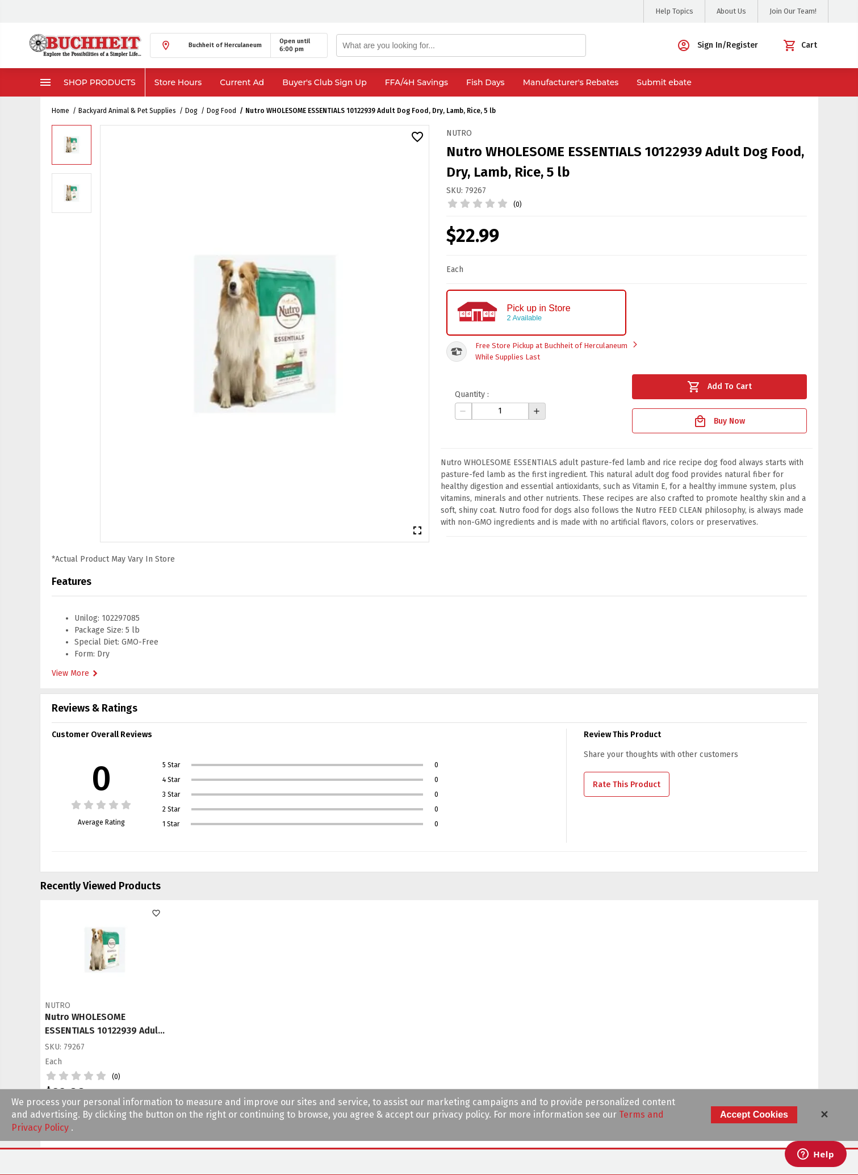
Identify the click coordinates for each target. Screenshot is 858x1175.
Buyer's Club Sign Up (324, 82)
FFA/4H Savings (416, 82)
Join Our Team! (793, 11)
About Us (731, 11)
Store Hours (178, 82)
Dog (191, 111)
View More (76, 673)
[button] (210, 45)
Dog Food (221, 111)
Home (60, 111)
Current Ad (242, 82)
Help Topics (674, 11)
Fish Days (485, 82)
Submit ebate (664, 82)
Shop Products (87, 82)
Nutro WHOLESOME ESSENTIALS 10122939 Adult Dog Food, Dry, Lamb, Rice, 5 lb (370, 111)
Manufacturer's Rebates (571, 82)
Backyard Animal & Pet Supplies (127, 111)
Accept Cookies (754, 1114)
